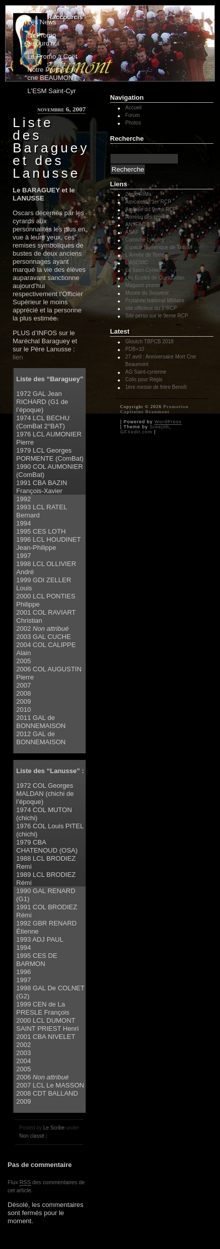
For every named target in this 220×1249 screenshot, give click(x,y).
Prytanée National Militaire (155, 300)
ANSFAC (135, 224)
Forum (132, 115)
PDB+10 (134, 349)
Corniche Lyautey (144, 240)
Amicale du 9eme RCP (150, 209)
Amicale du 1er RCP (148, 202)
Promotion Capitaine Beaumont (154, 409)
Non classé (31, 1136)
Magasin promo (142, 285)
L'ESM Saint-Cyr (51, 91)
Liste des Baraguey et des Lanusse (51, 148)
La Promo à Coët (52, 56)
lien (18, 357)
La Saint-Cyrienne (145, 270)
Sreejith (159, 426)
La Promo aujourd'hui (43, 39)
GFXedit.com (136, 431)
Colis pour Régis (143, 379)
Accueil (38, 9)
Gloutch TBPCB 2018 (149, 341)
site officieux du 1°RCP (151, 308)
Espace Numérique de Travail (158, 247)
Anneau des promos (148, 217)
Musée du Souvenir (147, 293)
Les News (41, 22)
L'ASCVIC (136, 262)
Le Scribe (53, 1128)
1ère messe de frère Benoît (156, 387)
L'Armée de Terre (144, 255)
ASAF (131, 232)
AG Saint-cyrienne (145, 372)
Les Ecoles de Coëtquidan (155, 277)
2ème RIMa (138, 194)
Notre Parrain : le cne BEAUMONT (52, 74)
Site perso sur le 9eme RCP (156, 315)
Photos (133, 123)
